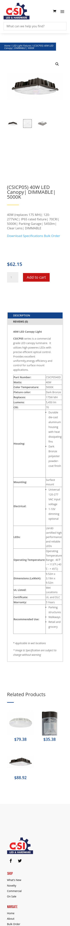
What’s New (14, 880)
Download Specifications (25, 236)
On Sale (11, 896)
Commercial (14, 891)
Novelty (11, 885)
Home (7, 45)
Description (21, 315)
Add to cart (36, 277)
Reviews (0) (20, 321)
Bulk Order (52, 236)
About (10, 918)
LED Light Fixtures (22, 45)
